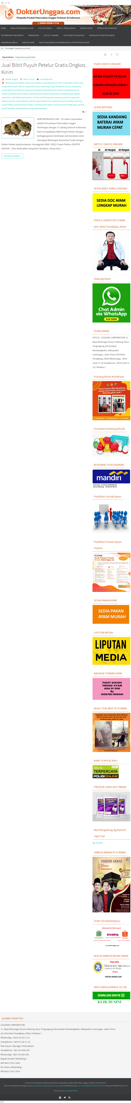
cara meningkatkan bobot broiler (91, 1085)
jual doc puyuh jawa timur (40, 101)
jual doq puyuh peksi (43, 104)
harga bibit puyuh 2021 (52, 82)
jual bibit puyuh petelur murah (25, 97)
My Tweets (98, 842)
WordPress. (74, 1091)
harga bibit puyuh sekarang (37, 86)
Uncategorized (46, 79)
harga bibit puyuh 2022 (73, 82)
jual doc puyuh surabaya (63, 101)
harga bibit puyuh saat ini (13, 86)
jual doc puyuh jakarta (18, 101)
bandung (9, 82)
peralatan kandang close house (47, 1085)
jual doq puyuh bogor (23, 104)
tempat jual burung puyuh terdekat (31, 108)
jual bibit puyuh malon (18, 93)
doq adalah (19, 82)
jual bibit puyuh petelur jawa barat (44, 93)
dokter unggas (11, 79)
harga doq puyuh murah (60, 86)
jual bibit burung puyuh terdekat (27, 90)
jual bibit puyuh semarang (51, 97)
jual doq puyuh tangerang (64, 104)
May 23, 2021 (29, 79)
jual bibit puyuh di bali (52, 90)
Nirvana (65, 1091)
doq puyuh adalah (33, 82)
